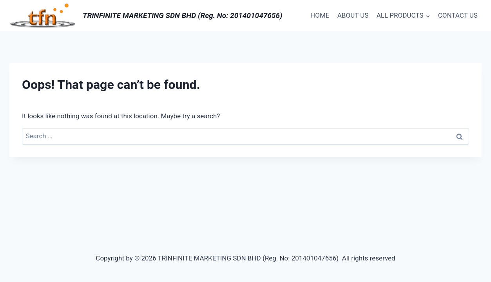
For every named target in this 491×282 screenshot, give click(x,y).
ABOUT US (353, 15)
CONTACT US (458, 15)
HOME (319, 15)
